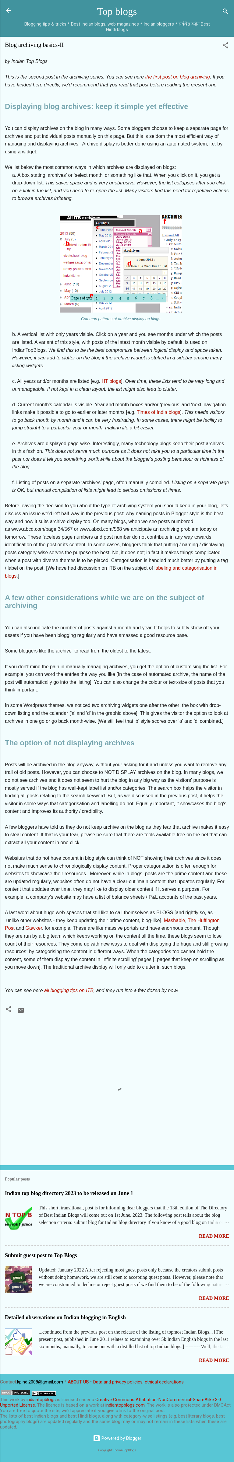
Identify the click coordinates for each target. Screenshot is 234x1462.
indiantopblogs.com (125, 1405)
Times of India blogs (158, 412)
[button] (225, 46)
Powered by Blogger (117, 1438)
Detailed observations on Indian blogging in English (65, 1317)
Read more (214, 1236)
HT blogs (111, 381)
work (15, 1399)
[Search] (225, 12)
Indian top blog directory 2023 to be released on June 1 (69, 1193)
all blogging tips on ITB (69, 990)
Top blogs (117, 11)
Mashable (174, 920)
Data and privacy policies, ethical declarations (138, 1382)
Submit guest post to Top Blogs (41, 1255)
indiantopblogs (41, 1399)
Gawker (34, 928)
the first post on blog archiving (177, 76)
